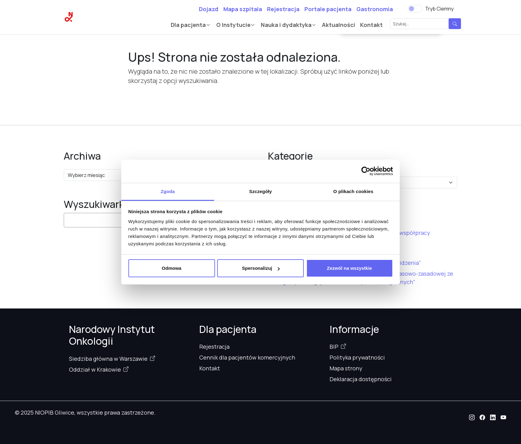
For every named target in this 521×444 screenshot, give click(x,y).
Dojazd (208, 9)
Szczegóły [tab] (260, 191)
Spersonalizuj (261, 268)
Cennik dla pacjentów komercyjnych (247, 357)
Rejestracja (283, 9)
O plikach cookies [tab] (353, 191)
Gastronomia (374, 9)
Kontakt (371, 24)
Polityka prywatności (357, 357)
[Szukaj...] (419, 23)
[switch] (415, 8)
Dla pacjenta (188, 24)
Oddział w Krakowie (95, 369)
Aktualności (338, 24)
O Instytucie (233, 24)
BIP (333, 346)
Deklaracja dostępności (360, 379)
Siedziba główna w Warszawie (108, 358)
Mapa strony (345, 368)
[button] (472, 417)
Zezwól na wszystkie (349, 268)
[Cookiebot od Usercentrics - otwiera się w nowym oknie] (366, 171)
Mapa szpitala (242, 9)
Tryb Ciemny (439, 8)
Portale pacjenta (327, 9)
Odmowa (171, 268)
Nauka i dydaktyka (286, 24)
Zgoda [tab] (168, 191)
